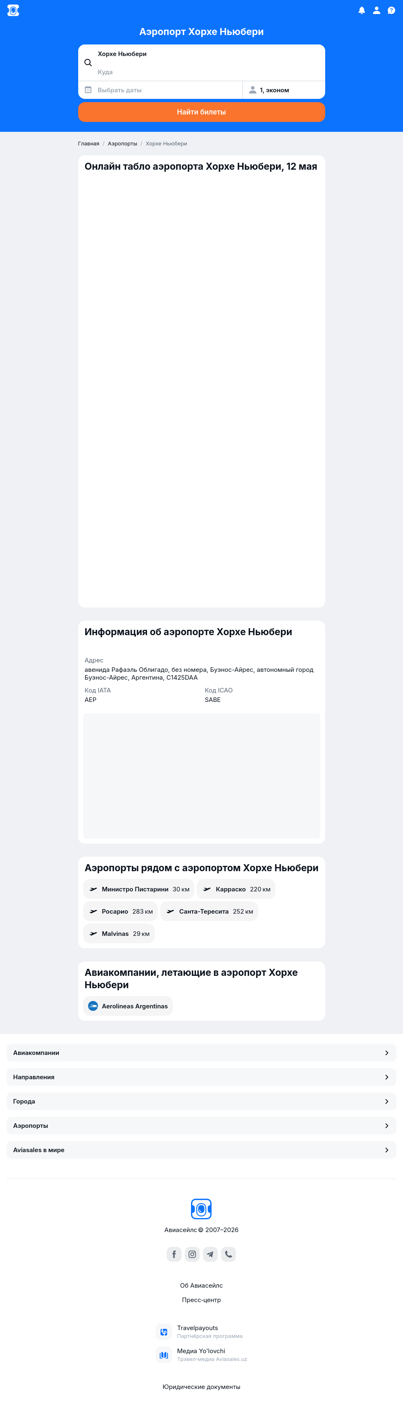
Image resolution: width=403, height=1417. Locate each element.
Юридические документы (201, 1387)
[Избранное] (362, 10)
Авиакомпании (201, 1053)
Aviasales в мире (201, 1150)
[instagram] (192, 1254)
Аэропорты (201, 1125)
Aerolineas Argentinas (128, 1006)
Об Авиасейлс (201, 1285)
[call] (228, 1254)
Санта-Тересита (209, 911)
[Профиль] (377, 10)
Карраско (236, 889)
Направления (201, 1077)
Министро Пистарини (139, 889)
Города (201, 1101)
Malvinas (119, 933)
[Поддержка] (391, 10)
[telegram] (210, 1254)
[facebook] (174, 1254)
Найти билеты (201, 112)
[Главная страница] (13, 10)
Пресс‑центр (201, 1300)
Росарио (120, 911)
